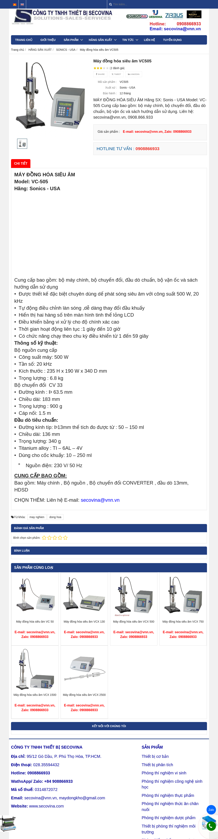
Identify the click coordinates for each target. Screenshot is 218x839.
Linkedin (133, 74)
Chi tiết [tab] (20, 163)
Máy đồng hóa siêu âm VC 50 (35, 621)
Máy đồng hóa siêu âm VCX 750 (183, 621)
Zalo (211, 809)
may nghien (37, 517)
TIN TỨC (128, 40)
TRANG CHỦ (23, 40)
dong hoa (55, 517)
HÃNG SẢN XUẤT (100, 40)
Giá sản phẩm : (109, 131)
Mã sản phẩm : (107, 81)
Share (100, 74)
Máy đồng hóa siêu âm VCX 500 (133, 621)
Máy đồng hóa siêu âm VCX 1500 (34, 694)
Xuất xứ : (111, 87)
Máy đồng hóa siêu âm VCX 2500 (84, 694)
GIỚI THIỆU (48, 40)
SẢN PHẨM (71, 40)
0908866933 (147, 148)
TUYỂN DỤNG (172, 40)
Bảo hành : (110, 93)
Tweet (116, 74)
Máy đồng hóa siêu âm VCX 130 (84, 621)
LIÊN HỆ (149, 40)
